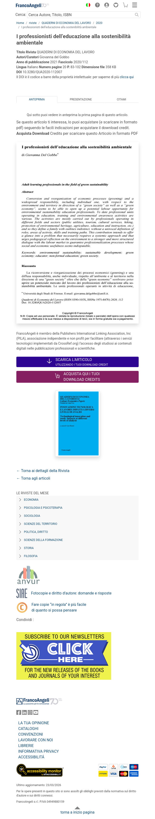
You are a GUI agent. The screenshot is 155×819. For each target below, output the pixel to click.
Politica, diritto (36, 532)
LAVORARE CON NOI (35, 740)
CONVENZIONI (30, 734)
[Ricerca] (137, 14)
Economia (31, 499)
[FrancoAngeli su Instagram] (30, 713)
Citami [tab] (121, 99)
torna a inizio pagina (77, 812)
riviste (32, 23)
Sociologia (32, 516)
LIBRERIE (26, 745)
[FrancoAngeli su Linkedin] (24, 713)
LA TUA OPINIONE (33, 723)
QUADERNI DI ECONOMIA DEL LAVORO (66, 23)
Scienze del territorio (40, 524)
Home (20, 23)
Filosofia (30, 556)
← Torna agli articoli (33, 478)
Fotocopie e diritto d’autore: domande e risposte (71, 593)
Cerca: (20, 14)
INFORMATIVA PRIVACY (38, 751)
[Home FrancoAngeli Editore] (32, 5)
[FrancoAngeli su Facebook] (18, 713)
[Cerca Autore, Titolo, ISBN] (80, 14)
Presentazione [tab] (81, 99)
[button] (87, 5)
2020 (99, 23)
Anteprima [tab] (37, 99)
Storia (29, 548)
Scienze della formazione (43, 540)
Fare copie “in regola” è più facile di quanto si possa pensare (59, 607)
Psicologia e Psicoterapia (43, 507)
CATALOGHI (28, 728)
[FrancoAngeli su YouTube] (35, 713)
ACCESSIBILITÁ (31, 757)
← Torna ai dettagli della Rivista (42, 470)
